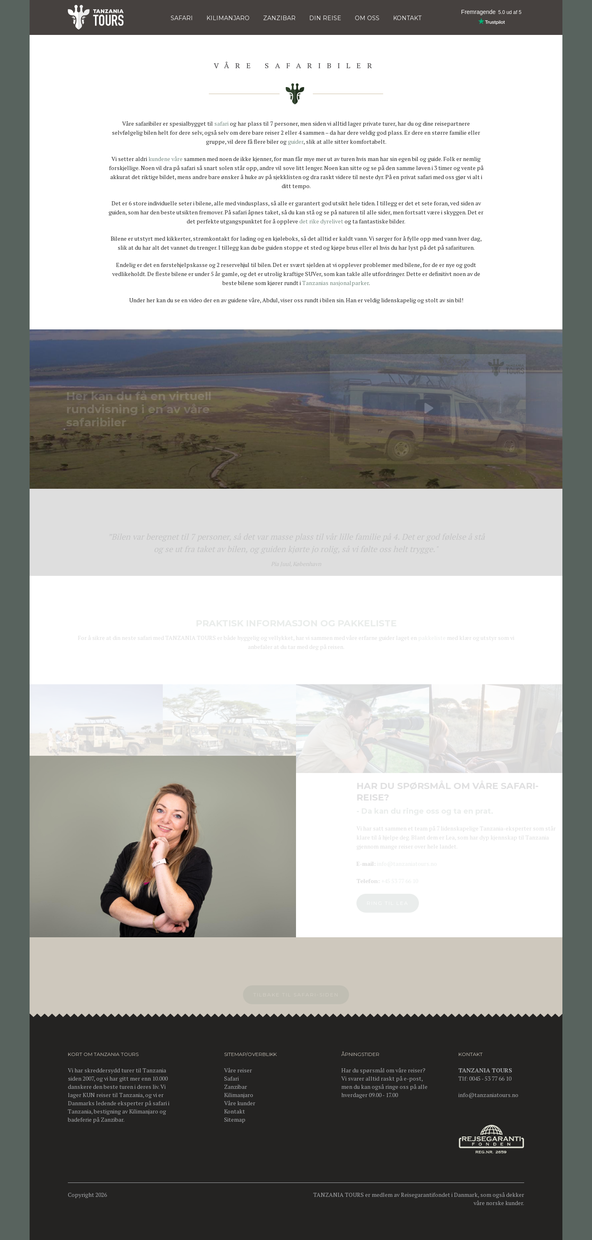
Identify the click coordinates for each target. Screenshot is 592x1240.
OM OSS (367, 18)
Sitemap (234, 1119)
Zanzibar (279, 18)
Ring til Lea (391, 903)
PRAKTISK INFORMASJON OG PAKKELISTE (296, 624)
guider (295, 141)
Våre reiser (238, 1070)
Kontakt (234, 1111)
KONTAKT (407, 18)
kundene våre (165, 159)
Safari (182, 18)
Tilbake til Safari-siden (296, 996)
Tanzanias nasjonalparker (335, 283)
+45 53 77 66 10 (402, 881)
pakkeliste (432, 639)
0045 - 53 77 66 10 (490, 1078)
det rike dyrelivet (321, 221)
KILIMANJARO (228, 18)
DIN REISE (325, 18)
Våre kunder (239, 1103)
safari (221, 123)
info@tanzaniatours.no (410, 863)
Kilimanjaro (143, 1111)
